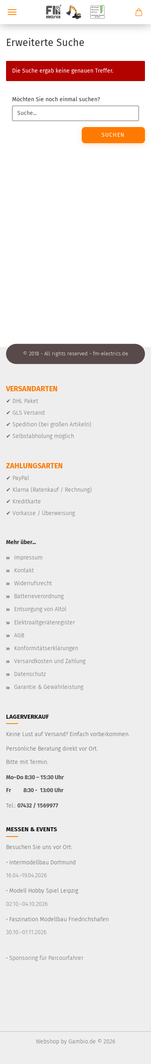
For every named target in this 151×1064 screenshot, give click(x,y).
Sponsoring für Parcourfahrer (46, 958)
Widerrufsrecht (33, 583)
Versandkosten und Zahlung (49, 661)
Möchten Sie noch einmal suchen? (56, 99)
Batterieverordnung (39, 596)
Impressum (28, 557)
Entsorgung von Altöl (40, 609)
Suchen (113, 134)
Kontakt (24, 570)
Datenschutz (30, 674)
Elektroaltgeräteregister (44, 622)
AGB (19, 635)
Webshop (47, 1041)
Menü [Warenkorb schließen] (12, 12)
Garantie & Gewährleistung (48, 687)
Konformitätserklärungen (46, 648)
